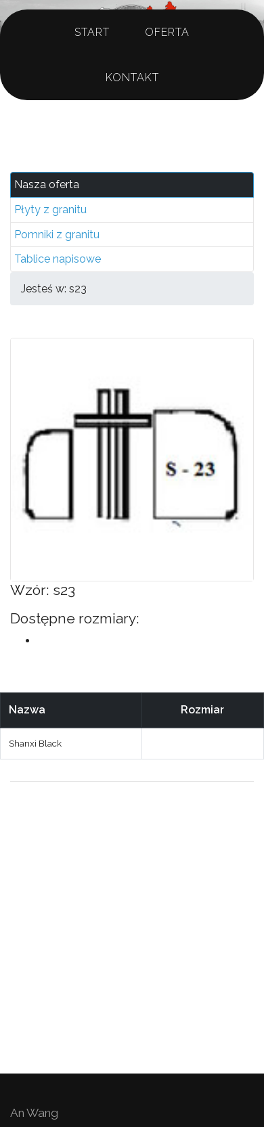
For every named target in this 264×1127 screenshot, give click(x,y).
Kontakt (132, 77)
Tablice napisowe (57, 258)
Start (92, 32)
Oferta (167, 32)
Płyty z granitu (50, 209)
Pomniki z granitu (57, 234)
